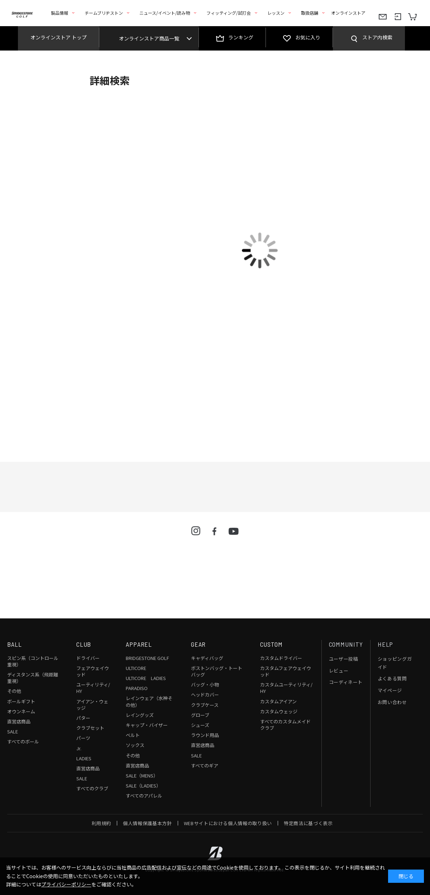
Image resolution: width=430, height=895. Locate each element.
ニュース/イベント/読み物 (164, 13)
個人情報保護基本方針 (147, 823)
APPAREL (139, 644)
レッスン (276, 13)
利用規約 (101, 823)
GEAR (198, 644)
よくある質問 (392, 678)
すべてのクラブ (92, 788)
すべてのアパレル (144, 795)
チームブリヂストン (104, 13)
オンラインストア (348, 13)
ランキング (240, 37)
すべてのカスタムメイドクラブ (285, 724)
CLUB (83, 644)
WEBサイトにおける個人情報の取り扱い (228, 823)
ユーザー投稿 (343, 658)
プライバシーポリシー (66, 884)
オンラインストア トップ (58, 37)
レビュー (339, 670)
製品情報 (59, 13)
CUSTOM (271, 644)
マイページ (390, 690)
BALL (14, 644)
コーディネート (346, 682)
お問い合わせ (392, 702)
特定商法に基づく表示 (308, 823)
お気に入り (307, 37)
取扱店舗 (309, 13)
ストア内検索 (377, 37)
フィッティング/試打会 (228, 13)
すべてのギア (204, 765)
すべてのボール (23, 741)
